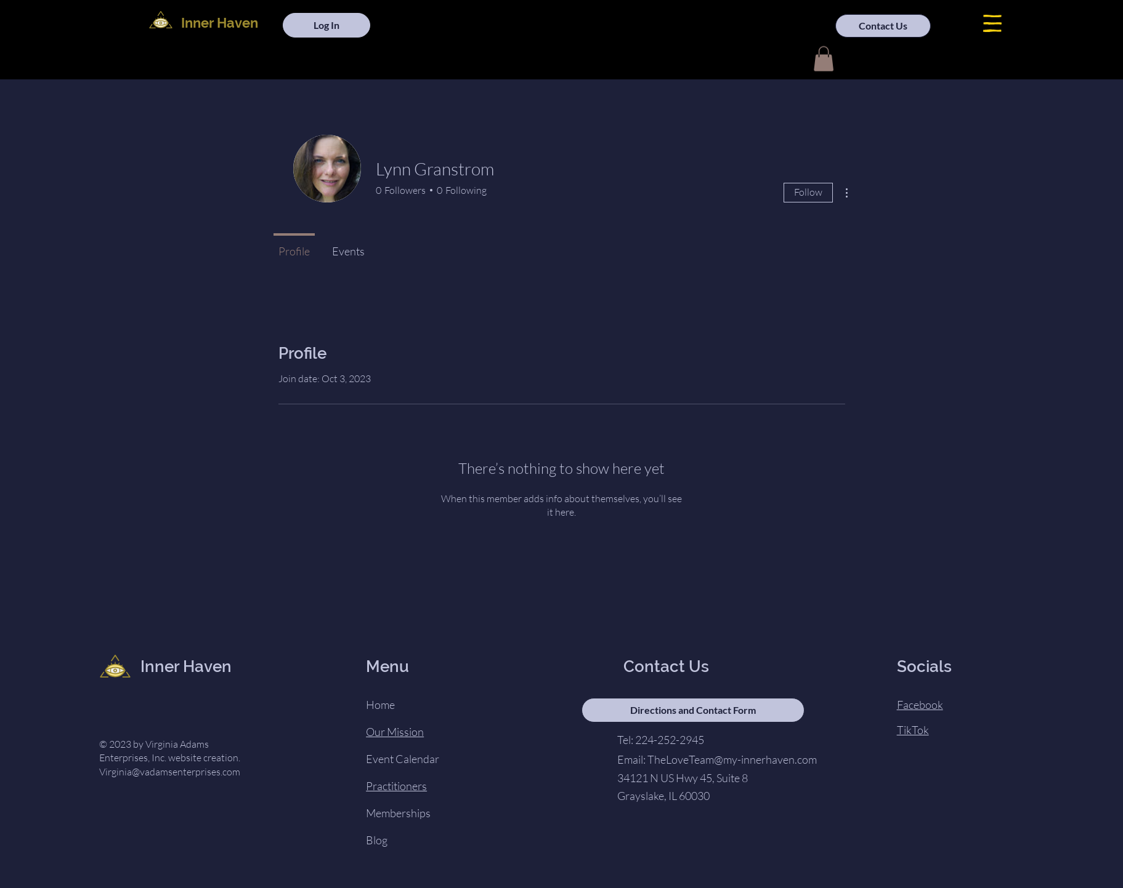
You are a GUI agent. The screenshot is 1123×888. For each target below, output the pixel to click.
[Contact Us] (883, 26)
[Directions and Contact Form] (693, 710)
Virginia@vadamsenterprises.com (169, 772)
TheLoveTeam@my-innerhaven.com (732, 759)
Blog (376, 840)
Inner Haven (219, 23)
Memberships (398, 813)
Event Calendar (402, 759)
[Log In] (326, 25)
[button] (992, 23)
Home (380, 704)
